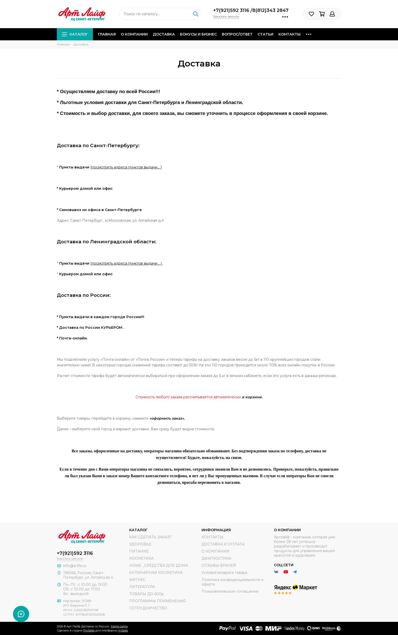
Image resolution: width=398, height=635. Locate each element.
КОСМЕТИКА (141, 558)
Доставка (164, 34)
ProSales (89, 630)
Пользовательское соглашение (230, 591)
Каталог (75, 34)
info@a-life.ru (74, 565)
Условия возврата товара (224, 572)
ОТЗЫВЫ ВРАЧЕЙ (219, 565)
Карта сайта (119, 626)
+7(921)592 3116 (232, 10)
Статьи (265, 34)
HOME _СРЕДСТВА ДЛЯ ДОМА (158, 565)
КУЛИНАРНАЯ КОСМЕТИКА (156, 572)
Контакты (289, 34)
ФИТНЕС (137, 579)
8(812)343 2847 (270, 10)
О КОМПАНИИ (215, 551)
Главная (107, 34)
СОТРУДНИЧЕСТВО (148, 608)
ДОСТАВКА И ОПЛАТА (223, 544)
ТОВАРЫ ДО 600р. (146, 594)
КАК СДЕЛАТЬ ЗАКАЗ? (150, 537)
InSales (123, 630)
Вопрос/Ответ (237, 34)
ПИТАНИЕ (138, 551)
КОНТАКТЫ (212, 537)
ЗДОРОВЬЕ (140, 544)
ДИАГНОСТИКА (216, 558)
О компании (134, 34)
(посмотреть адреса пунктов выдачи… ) (126, 167)
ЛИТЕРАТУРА (142, 587)
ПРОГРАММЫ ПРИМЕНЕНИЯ (157, 601)
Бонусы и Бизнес (198, 34)
